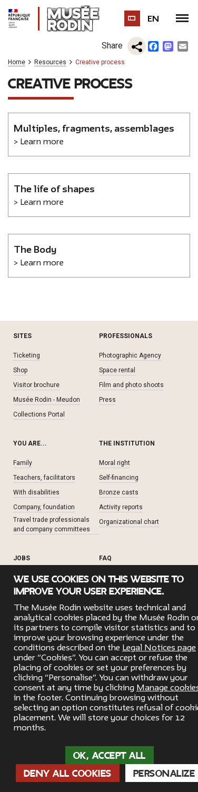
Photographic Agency (130, 355)
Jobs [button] (21, 558)
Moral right (114, 463)
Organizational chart (129, 522)
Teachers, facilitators (44, 477)
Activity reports (121, 507)
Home (16, 62)
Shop (20, 370)
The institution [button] (127, 443)
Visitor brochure (36, 385)
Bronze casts (118, 492)
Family (22, 463)
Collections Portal (39, 414)
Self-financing (118, 477)
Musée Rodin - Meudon (46, 399)
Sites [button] (22, 336)
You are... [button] (30, 443)
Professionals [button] (125, 336)
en (154, 19)
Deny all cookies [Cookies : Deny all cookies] (68, 773)
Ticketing (26, 355)
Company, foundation (44, 507)
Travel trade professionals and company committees (51, 524)
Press (107, 399)
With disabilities (36, 492)
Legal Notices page (159, 648)
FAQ (105, 558)
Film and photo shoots (131, 385)
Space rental (117, 370)
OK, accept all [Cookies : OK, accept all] (109, 755)
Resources (50, 62)
